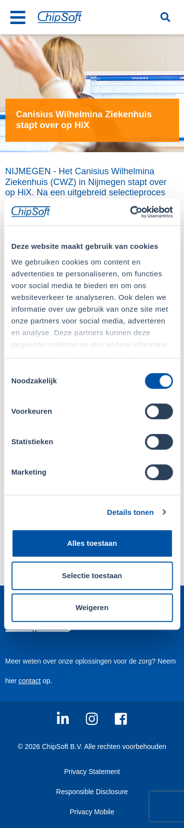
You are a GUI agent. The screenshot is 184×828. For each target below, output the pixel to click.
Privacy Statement (92, 771)
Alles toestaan (92, 543)
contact (30, 681)
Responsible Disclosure (92, 792)
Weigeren (92, 607)
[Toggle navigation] (18, 17)
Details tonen (130, 512)
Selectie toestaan (92, 575)
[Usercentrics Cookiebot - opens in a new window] (131, 212)
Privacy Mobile (92, 812)
